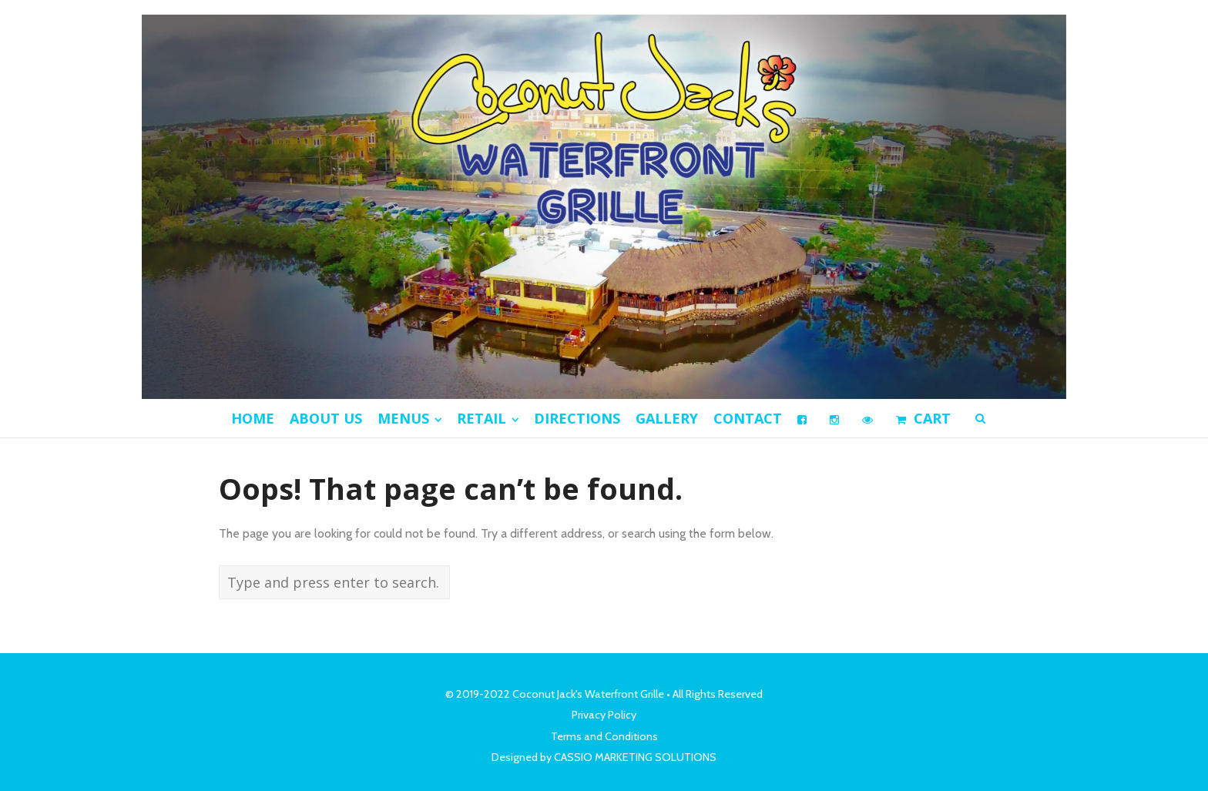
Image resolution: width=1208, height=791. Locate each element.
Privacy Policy (604, 715)
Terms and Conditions (604, 736)
